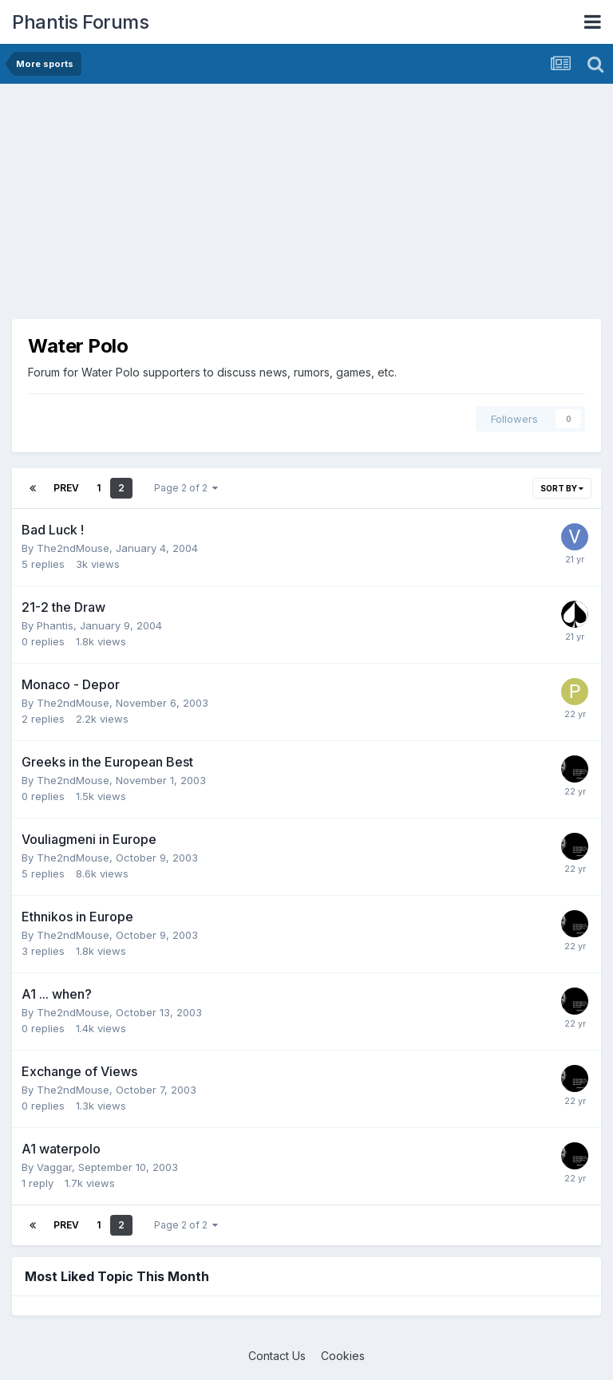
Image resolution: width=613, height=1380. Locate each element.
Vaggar (54, 1167)
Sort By (561, 488)
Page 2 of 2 (186, 488)
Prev (66, 488)
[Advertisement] (199, 207)
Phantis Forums (80, 22)
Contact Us (277, 1355)
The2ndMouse (73, 548)
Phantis (55, 625)
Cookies (343, 1355)
